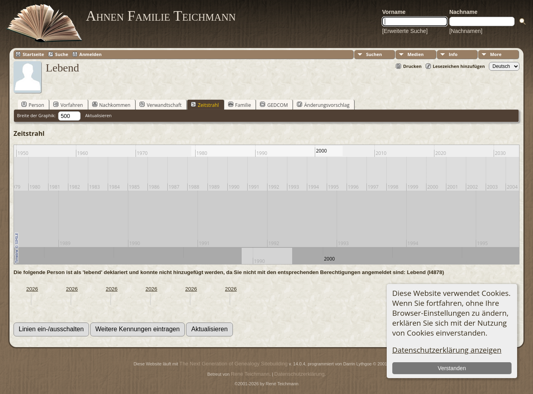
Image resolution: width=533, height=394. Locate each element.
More (496, 54)
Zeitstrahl (205, 104)
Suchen (374, 54)
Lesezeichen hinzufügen (459, 66)
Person (32, 104)
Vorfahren (68, 104)
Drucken (412, 66)
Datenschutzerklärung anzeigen (447, 350)
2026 (32, 289)
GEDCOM (274, 104)
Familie (239, 104)
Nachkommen (111, 104)
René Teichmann (250, 374)
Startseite (33, 54)
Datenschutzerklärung (299, 374)
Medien (415, 54)
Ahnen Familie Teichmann (161, 16)
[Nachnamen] (465, 31)
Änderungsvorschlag (323, 104)
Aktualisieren (98, 115)
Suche (61, 54)
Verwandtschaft (161, 104)
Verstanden (452, 368)
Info (453, 54)
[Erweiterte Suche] (404, 31)
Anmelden (90, 54)
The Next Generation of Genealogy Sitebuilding (233, 364)
